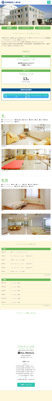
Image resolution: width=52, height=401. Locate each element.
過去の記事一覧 (47, 274)
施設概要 (9, 28)
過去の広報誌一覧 (47, 305)
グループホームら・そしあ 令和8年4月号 (21, 256)
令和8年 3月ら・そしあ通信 (17, 259)
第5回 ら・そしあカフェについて (18, 252)
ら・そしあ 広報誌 (15, 283)
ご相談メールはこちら (26, 384)
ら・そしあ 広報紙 (15, 294)
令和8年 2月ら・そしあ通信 (17, 271)
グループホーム (42, 28)
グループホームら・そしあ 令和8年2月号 (21, 267)
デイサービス (26, 28)
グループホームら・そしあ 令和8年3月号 (21, 263)
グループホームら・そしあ (39, 95)
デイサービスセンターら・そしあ (16, 95)
